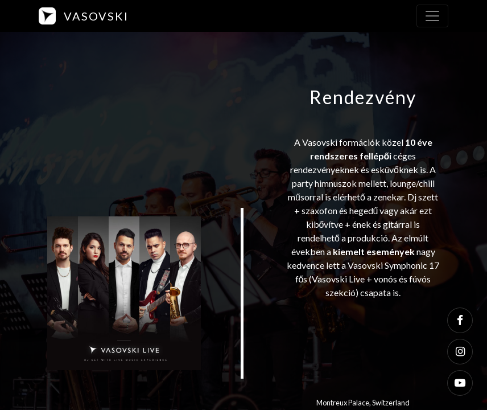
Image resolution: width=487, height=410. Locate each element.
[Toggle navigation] (432, 16)
